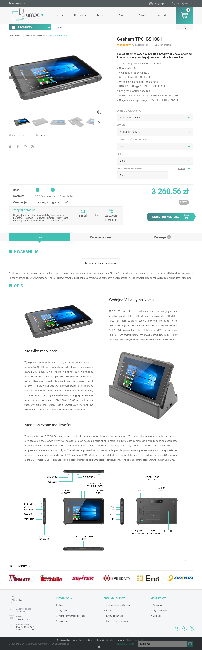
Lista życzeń (18, 135)
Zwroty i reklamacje (114, 615)
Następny (99, 122)
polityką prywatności (134, 640)
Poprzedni (10, 122)
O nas (61, 605)
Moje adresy (158, 615)
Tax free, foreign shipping (116, 621)
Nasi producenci (21, 566)
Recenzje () (140, 44)
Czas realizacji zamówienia (117, 605)
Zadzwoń (111, 215)
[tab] (39, 237)
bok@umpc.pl (160, 3)
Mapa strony (63, 621)
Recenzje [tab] (162, 237)
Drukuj (42, 135)
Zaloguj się (157, 605)
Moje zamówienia (160, 610)
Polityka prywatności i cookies (71, 615)
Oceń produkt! (164, 44)
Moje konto (158, 598)
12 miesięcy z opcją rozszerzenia (51, 202)
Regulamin (63, 610)
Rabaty (108, 610)
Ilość (16, 190)
